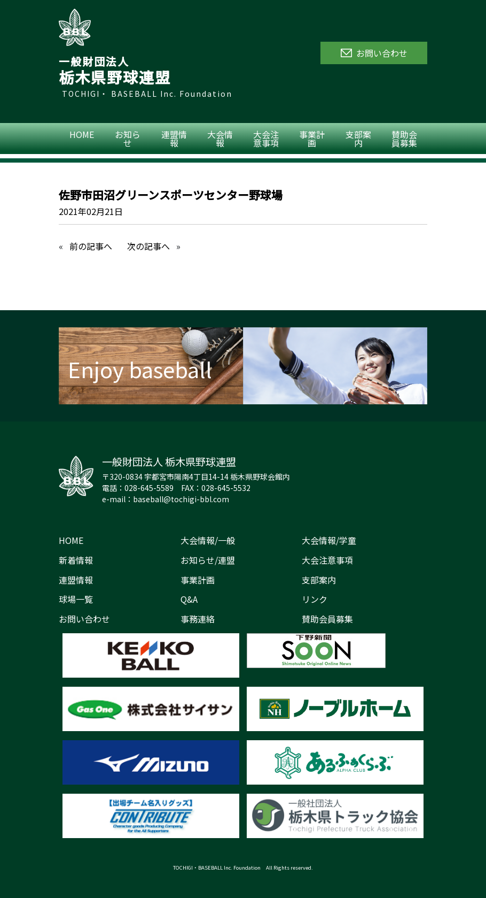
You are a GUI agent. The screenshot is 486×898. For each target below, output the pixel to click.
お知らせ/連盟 (208, 560)
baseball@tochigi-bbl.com (181, 499)
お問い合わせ (84, 618)
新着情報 (76, 560)
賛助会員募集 (404, 138)
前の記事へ (90, 246)
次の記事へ (148, 246)
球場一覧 (76, 599)
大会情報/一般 (208, 540)
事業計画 (312, 138)
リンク (314, 599)
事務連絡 (198, 618)
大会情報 (220, 138)
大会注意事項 (266, 138)
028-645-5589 (149, 487)
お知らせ (127, 138)
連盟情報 (174, 138)
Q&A (189, 599)
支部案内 (358, 138)
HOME (81, 134)
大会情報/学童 (329, 540)
